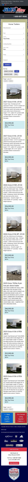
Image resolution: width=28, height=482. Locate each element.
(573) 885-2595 (16, 459)
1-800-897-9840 (20, 17)
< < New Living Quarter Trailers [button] (7, 418)
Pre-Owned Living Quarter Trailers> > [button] (21, 418)
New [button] (4, 49)
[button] (14, 28)
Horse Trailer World (20, 432)
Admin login (3, 429)
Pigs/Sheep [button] (6, 38)
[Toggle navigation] (3, 16)
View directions (14, 463)
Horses (4, 36)
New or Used (5, 47)
